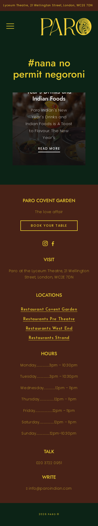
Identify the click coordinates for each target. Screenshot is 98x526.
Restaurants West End (49, 328)
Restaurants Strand (49, 338)
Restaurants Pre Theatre (49, 319)
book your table (49, 225)
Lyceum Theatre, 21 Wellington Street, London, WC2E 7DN (48, 5)
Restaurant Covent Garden (49, 309)
